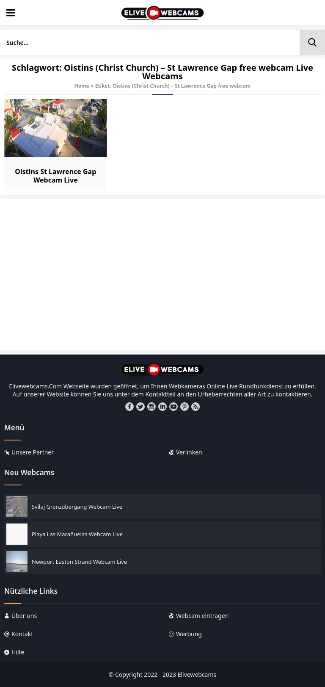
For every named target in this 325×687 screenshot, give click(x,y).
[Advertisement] (162, 278)
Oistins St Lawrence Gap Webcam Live (55, 175)
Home (81, 85)
